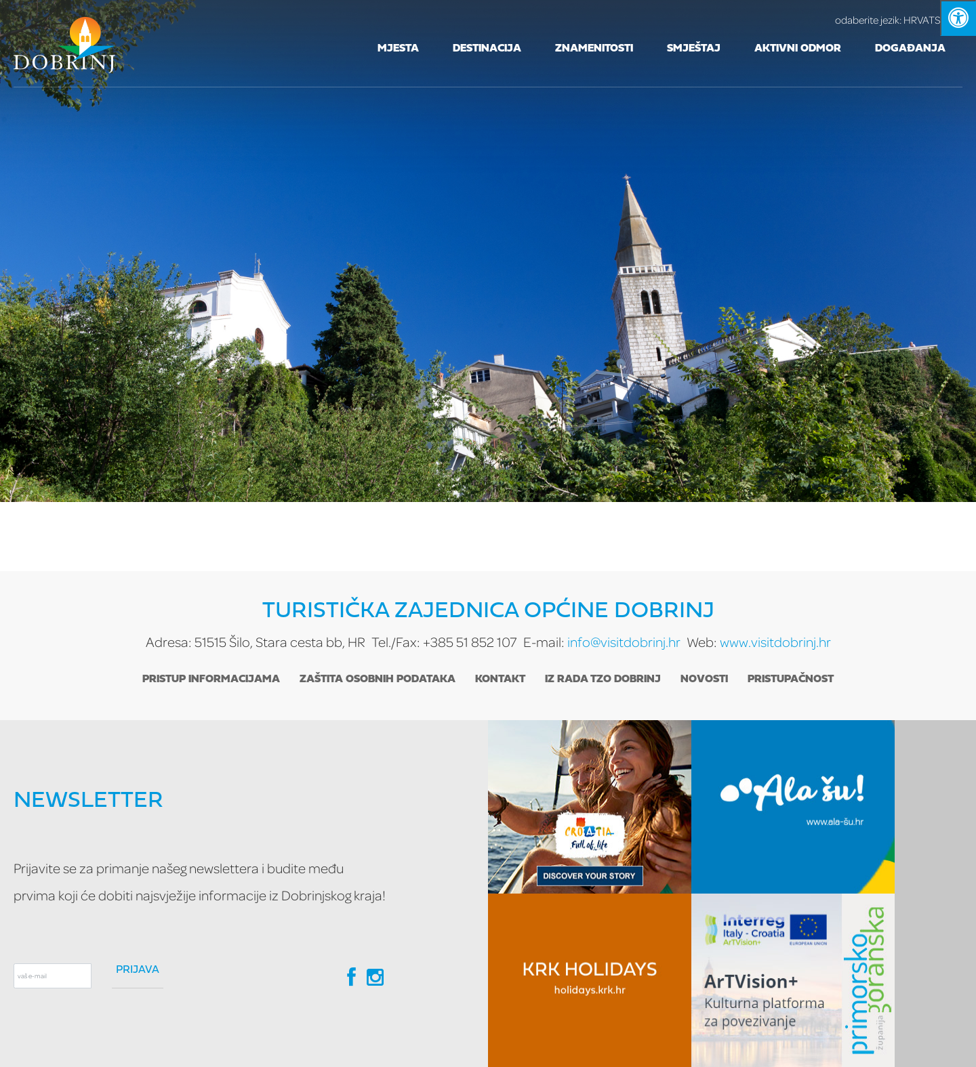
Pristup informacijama (211, 679)
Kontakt (500, 679)
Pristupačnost (791, 679)
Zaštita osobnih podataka (377, 679)
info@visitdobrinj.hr (623, 642)
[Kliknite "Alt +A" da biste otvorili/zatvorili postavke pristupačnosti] (958, 18)
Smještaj (693, 48)
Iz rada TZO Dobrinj (603, 679)
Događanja (910, 48)
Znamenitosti (594, 48)
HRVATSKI (898, 19)
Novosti (704, 679)
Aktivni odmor (797, 48)
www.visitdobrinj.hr (775, 642)
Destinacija (487, 48)
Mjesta (398, 48)
